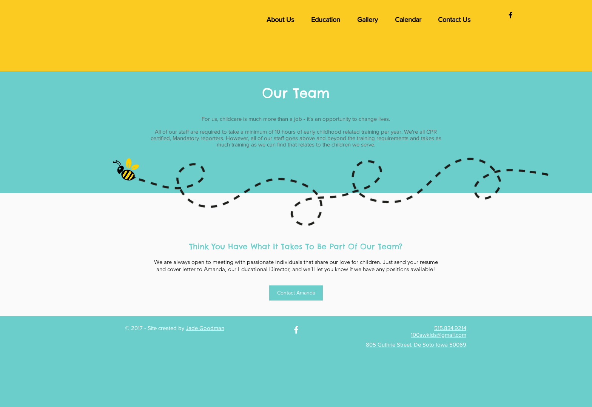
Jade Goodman (205, 328)
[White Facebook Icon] (296, 330)
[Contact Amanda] (296, 293)
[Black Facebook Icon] (510, 15)
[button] (280, 19)
